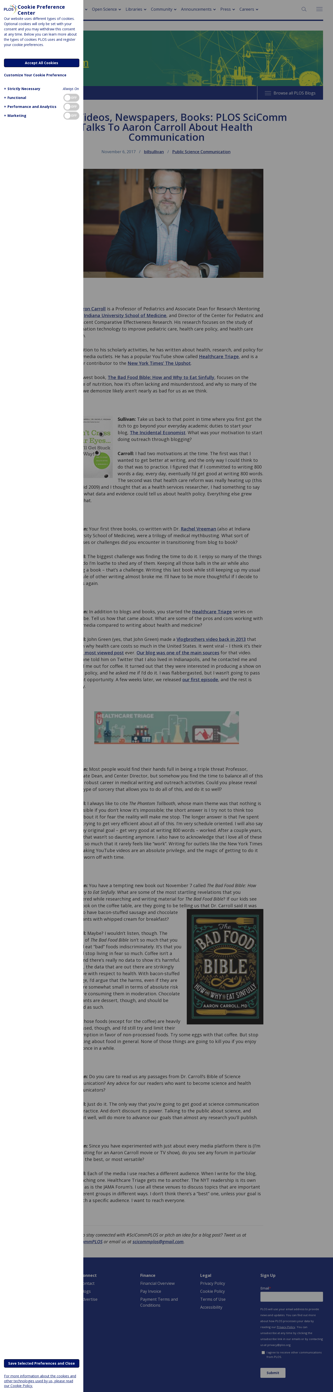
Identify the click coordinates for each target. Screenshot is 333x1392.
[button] (21, 88)
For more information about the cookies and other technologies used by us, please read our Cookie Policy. (40, 1381)
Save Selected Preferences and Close (41, 1363)
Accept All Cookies (41, 62)
